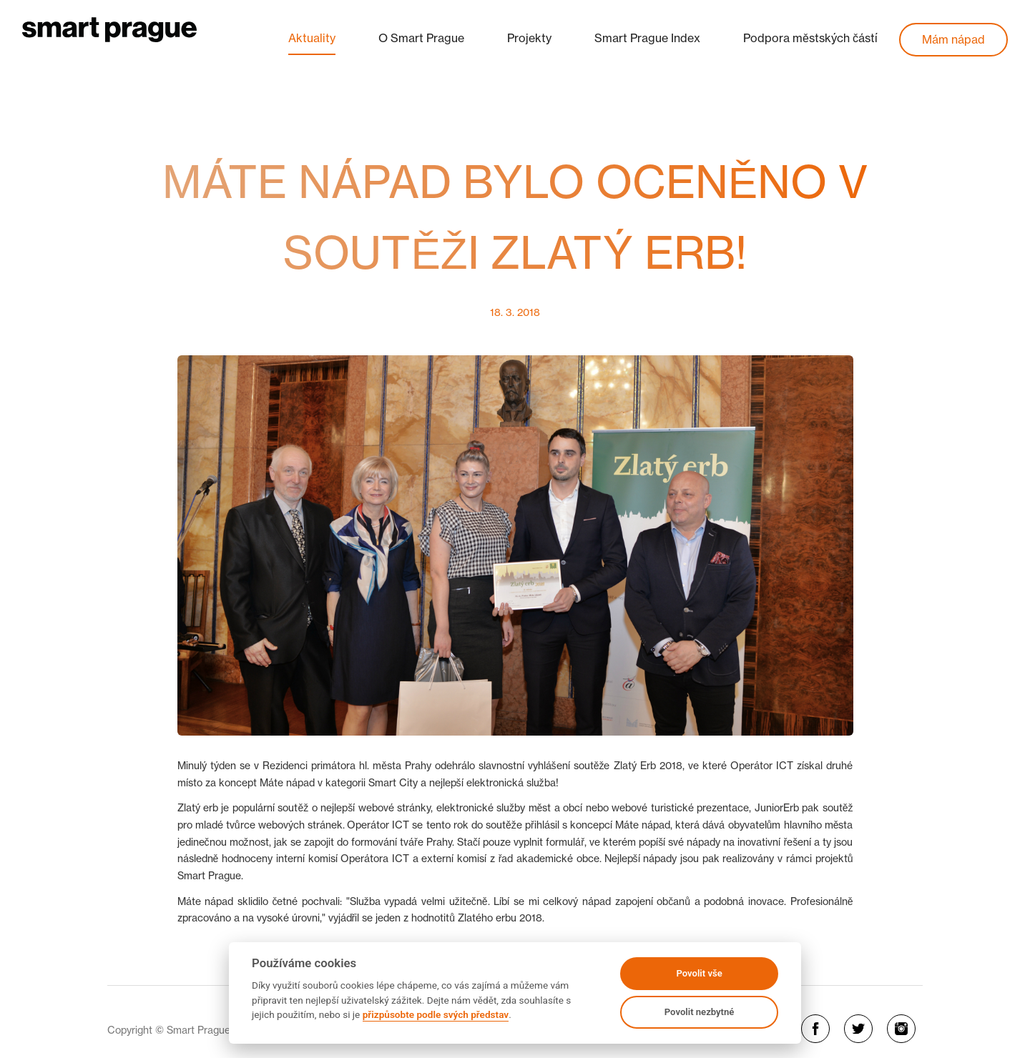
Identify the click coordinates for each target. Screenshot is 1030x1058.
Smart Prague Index (647, 38)
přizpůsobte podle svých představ (436, 1014)
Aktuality (311, 38)
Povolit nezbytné (699, 1012)
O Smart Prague (421, 38)
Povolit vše (699, 973)
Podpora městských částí (810, 38)
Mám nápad (953, 39)
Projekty (529, 38)
